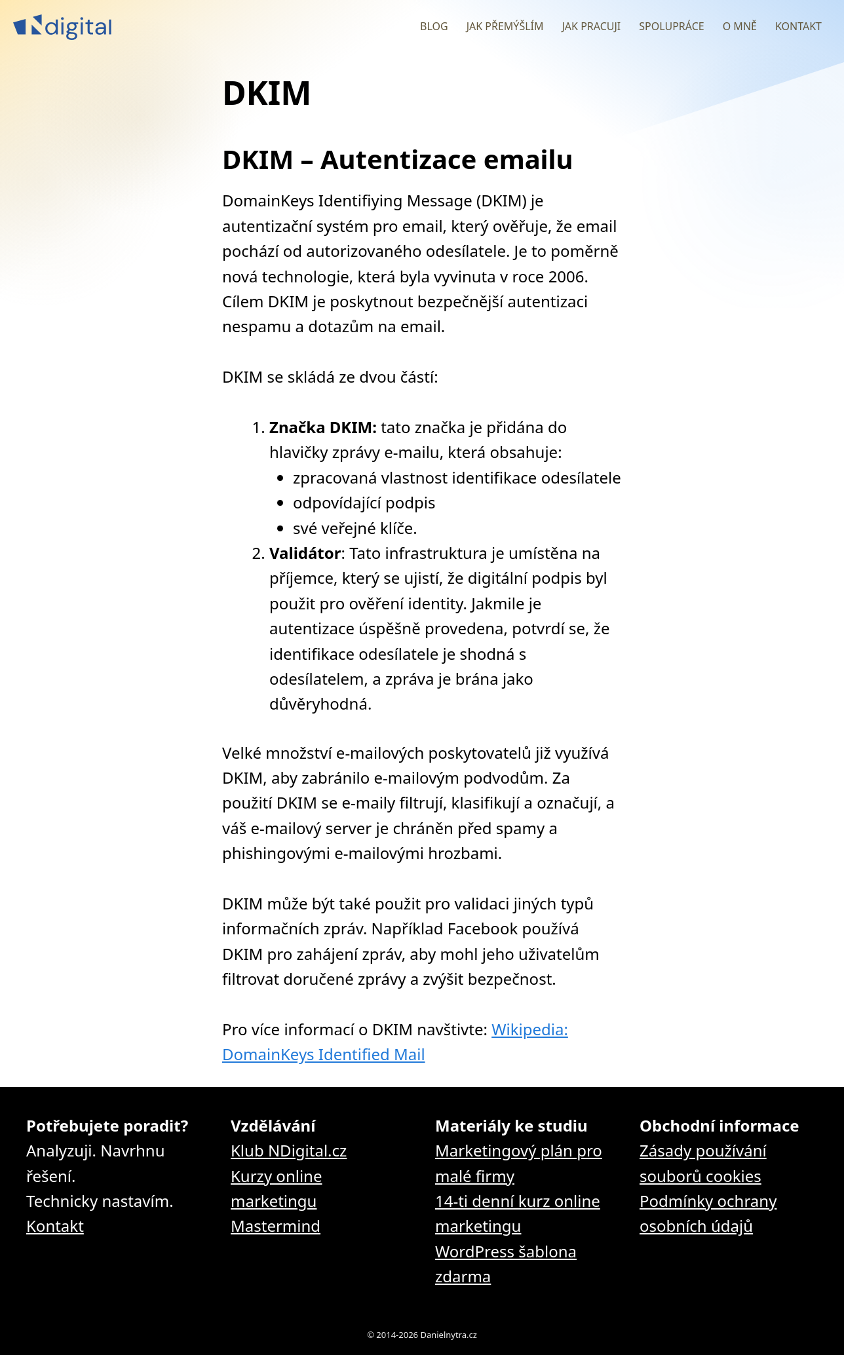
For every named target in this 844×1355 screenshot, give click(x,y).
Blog (434, 26)
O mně (740, 26)
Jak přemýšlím (505, 26)
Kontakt (798, 26)
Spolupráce (671, 26)
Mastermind (275, 1225)
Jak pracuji (591, 26)
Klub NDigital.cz (289, 1150)
